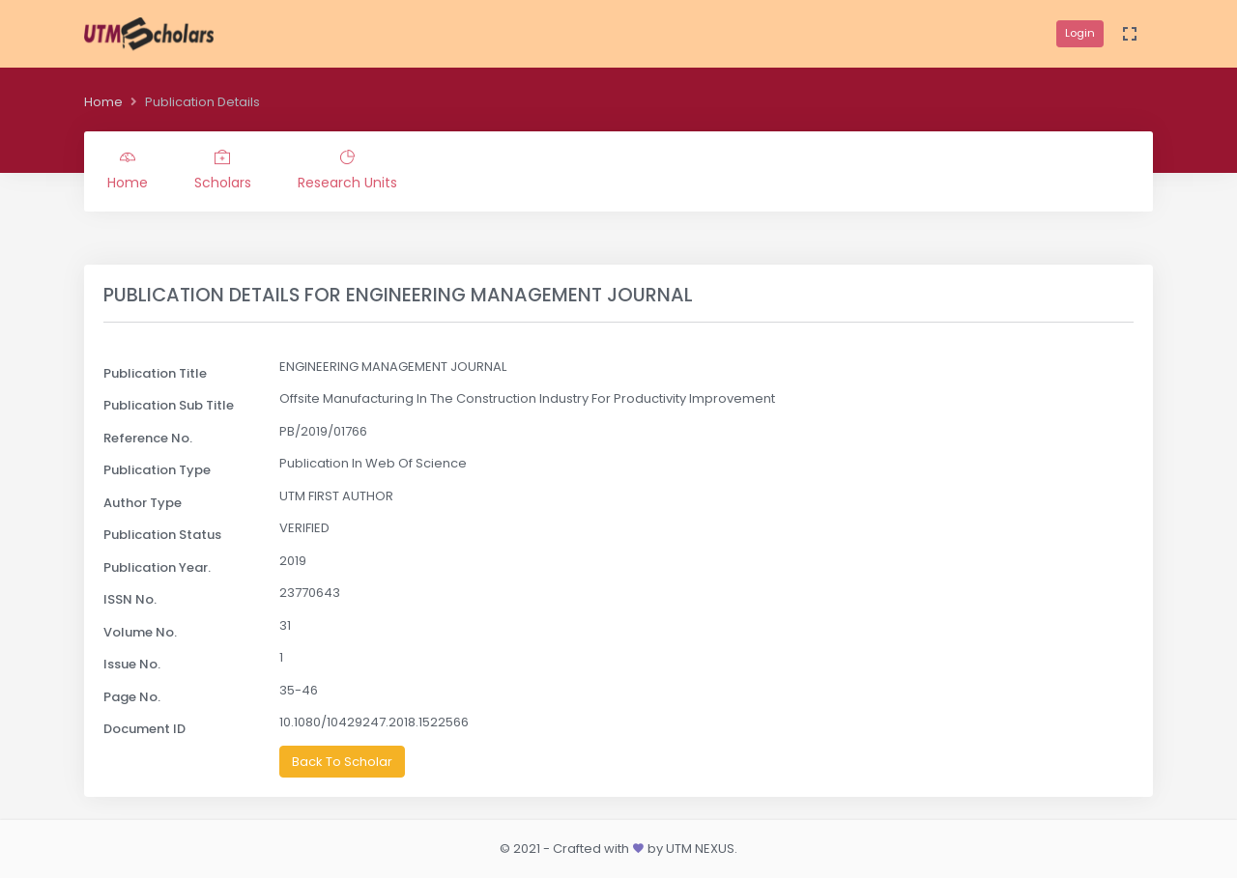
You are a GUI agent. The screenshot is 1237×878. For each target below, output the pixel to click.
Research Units (347, 171)
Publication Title (155, 373)
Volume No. (140, 632)
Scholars (222, 171)
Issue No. (131, 664)
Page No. (131, 697)
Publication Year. (157, 567)
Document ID (144, 729)
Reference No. (147, 438)
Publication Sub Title (168, 405)
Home (103, 102)
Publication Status (162, 534)
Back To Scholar (342, 761)
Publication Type (157, 470)
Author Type (142, 503)
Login (1080, 33)
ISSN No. (130, 599)
